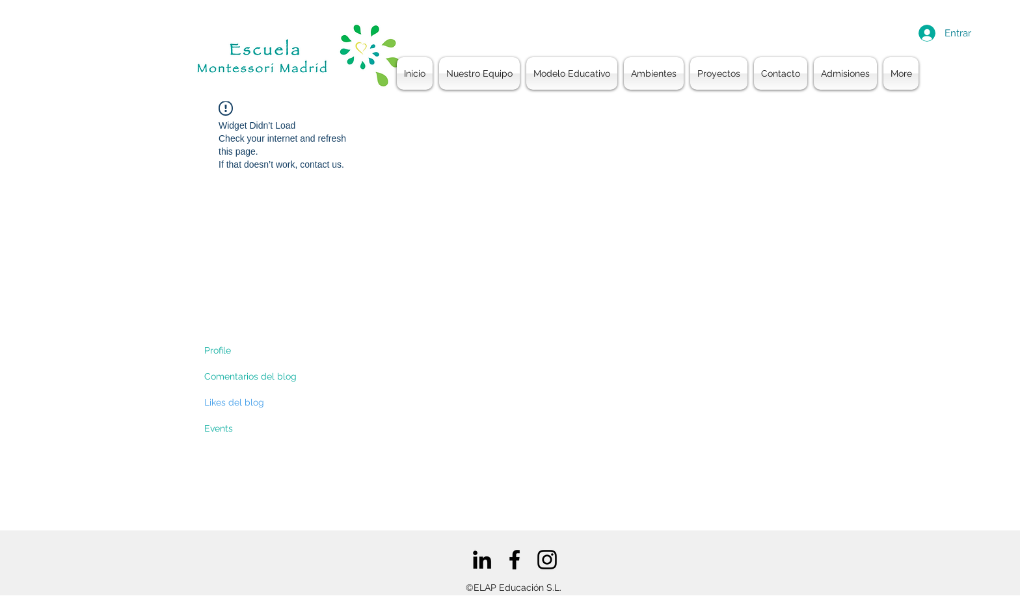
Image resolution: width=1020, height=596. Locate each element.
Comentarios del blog (250, 376)
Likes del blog (234, 402)
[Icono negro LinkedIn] (482, 560)
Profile (217, 350)
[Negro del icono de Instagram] (547, 560)
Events (218, 428)
